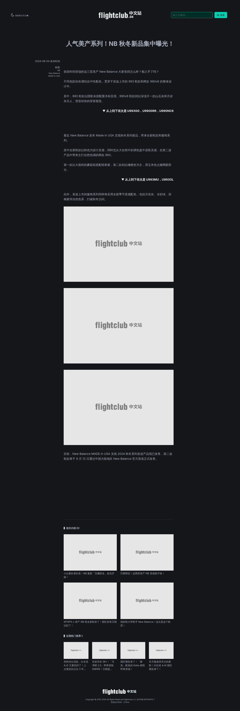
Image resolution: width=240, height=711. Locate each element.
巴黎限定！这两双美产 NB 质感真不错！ (142, 573)
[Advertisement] (119, 490)
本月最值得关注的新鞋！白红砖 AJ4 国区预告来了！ (160, 665)
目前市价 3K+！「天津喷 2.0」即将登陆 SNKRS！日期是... (103, 665)
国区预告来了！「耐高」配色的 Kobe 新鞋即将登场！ (132, 665)
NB (58, 70)
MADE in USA (54, 76)
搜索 (221, 15)
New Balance (54, 73)
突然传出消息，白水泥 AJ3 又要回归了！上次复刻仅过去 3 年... (76, 665)
